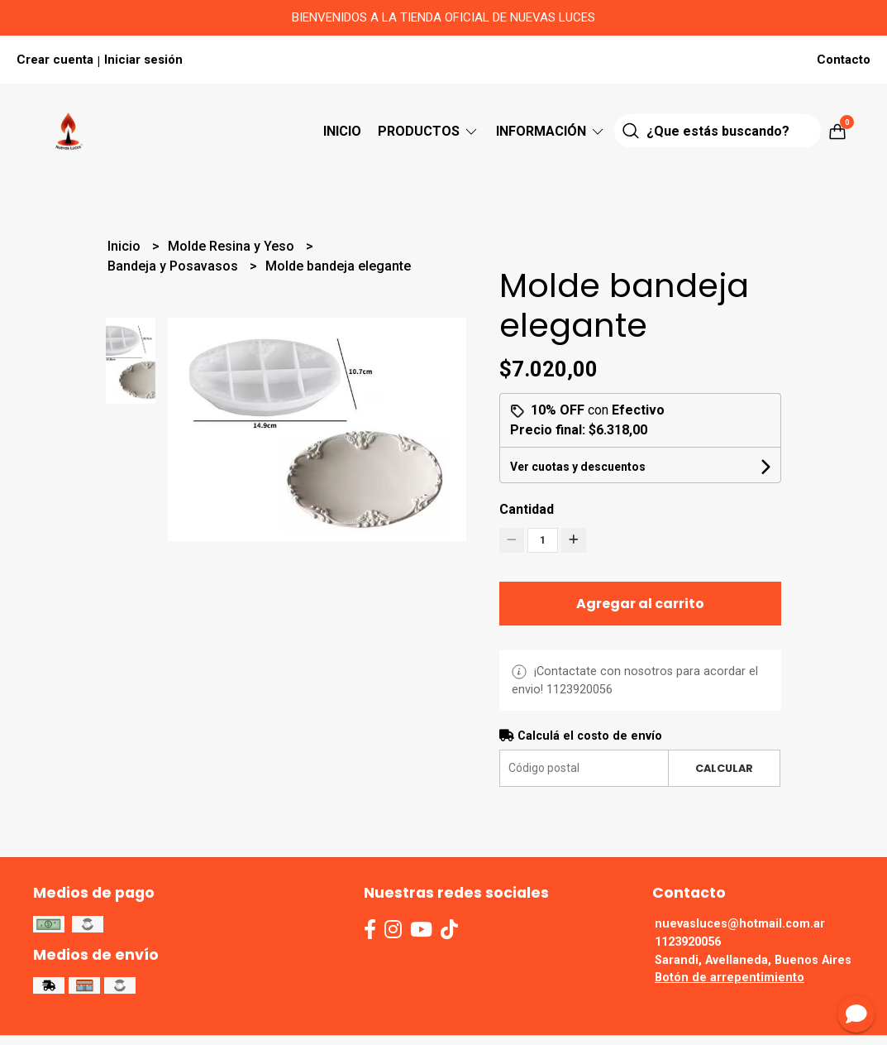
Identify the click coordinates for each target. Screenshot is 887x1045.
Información (551, 131)
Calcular (724, 768)
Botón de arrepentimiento (729, 978)
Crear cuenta (55, 59)
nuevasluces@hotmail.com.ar (740, 924)
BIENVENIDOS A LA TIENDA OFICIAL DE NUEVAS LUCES (443, 17)
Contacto (843, 59)
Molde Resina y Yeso (233, 246)
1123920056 (688, 942)
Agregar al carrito (640, 603)
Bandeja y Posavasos (174, 266)
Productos (428, 131)
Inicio (342, 131)
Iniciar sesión (143, 59)
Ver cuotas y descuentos (578, 466)
